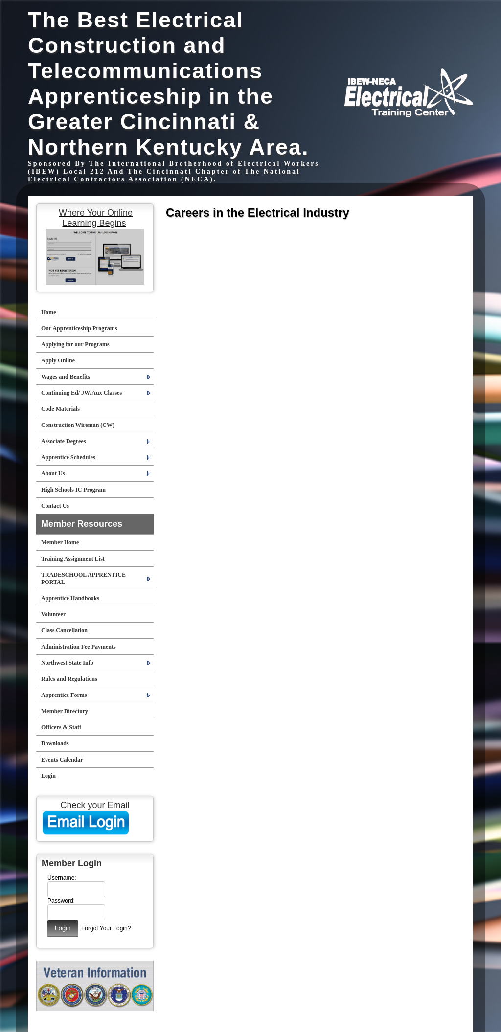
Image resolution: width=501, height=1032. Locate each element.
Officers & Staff (61, 727)
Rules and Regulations (69, 678)
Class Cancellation (64, 630)
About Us (53, 473)
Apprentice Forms (64, 695)
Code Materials (60, 408)
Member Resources (81, 524)
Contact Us (55, 505)
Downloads (55, 743)
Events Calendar (62, 759)
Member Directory (64, 711)
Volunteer (53, 614)
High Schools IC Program (73, 489)
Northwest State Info (67, 662)
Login (48, 775)
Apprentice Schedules (68, 457)
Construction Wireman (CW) (77, 425)
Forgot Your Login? (106, 928)
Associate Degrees (63, 441)
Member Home (60, 542)
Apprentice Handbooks (70, 598)
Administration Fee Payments (78, 646)
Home (48, 312)
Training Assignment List (73, 558)
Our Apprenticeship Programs (79, 328)
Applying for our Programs (75, 344)
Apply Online (58, 360)
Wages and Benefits (65, 376)
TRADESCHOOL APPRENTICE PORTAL (83, 578)
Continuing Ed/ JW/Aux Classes (81, 392)
